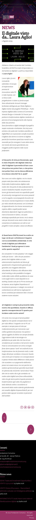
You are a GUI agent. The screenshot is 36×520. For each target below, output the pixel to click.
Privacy (31, 518)
